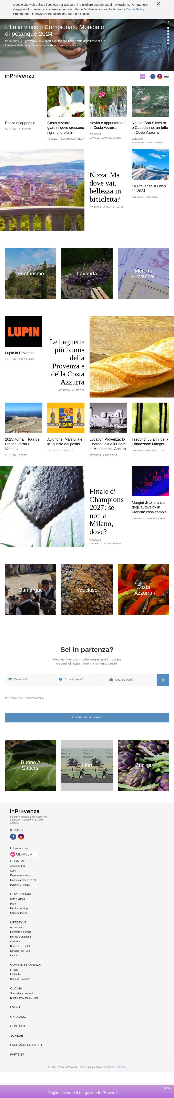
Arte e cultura (17, 865)
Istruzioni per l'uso (20, 950)
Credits (122, 1067)
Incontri (14, 955)
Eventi (15, 1007)
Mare (13, 903)
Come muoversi (18, 913)
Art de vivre (16, 927)
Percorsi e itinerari (20, 884)
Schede (16, 1035)
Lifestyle (18, 922)
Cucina (16, 988)
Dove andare (21, 894)
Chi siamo (18, 1016)
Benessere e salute (20, 946)
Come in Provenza (25, 964)
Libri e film (15, 974)
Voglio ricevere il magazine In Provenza (84, 1092)
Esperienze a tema (20, 875)
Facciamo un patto (26, 1045)
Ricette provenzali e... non (24, 998)
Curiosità (15, 941)
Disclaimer (110, 1067)
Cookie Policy (135, 6)
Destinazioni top (19, 908)
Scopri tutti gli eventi (86, 717)
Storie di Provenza (20, 979)
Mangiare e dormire (20, 932)
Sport (13, 870)
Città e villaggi (17, 899)
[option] (87, 35)
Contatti (17, 1026)
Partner (17, 1054)
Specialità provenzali (21, 993)
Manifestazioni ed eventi (23, 880)
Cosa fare (19, 861)
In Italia (14, 969)
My (142, 76)
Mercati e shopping (20, 936)
